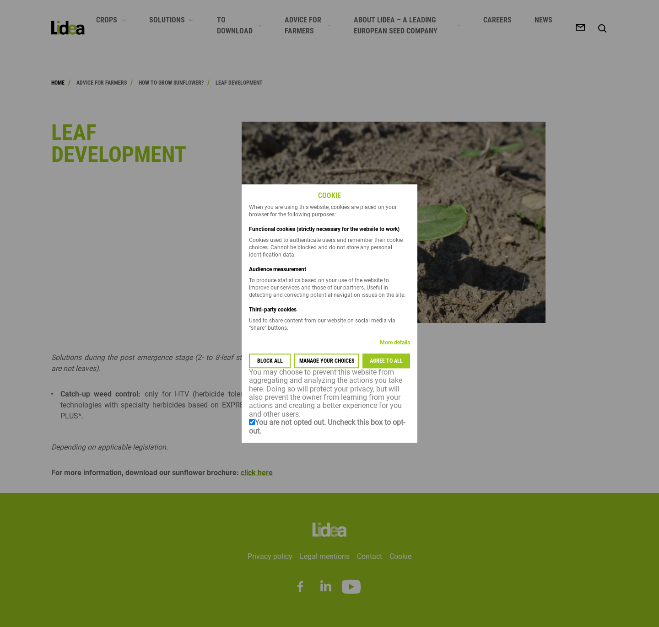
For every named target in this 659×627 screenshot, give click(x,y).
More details (395, 342)
